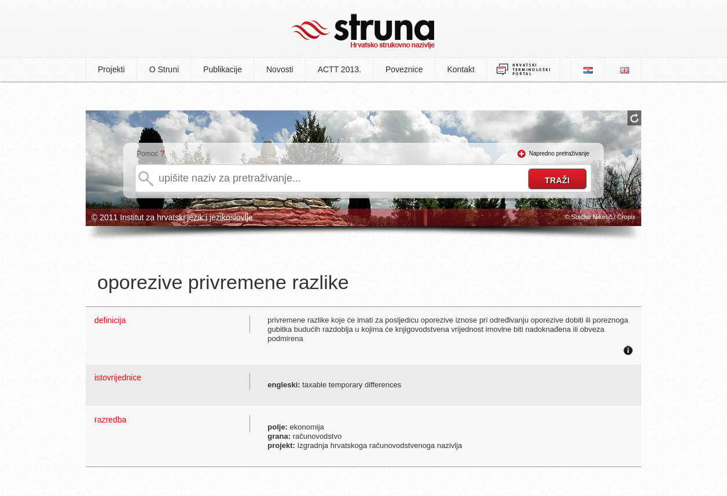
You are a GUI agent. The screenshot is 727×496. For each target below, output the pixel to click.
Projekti (111, 69)
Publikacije (222, 69)
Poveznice (404, 69)
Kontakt (461, 69)
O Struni (164, 69)
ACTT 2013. (339, 69)
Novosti (279, 69)
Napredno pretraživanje (559, 153)
